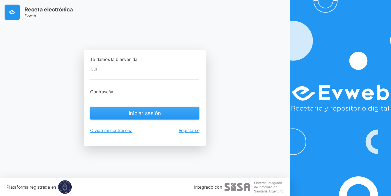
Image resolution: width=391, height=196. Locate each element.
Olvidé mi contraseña (111, 130)
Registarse (189, 130)
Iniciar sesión (145, 113)
